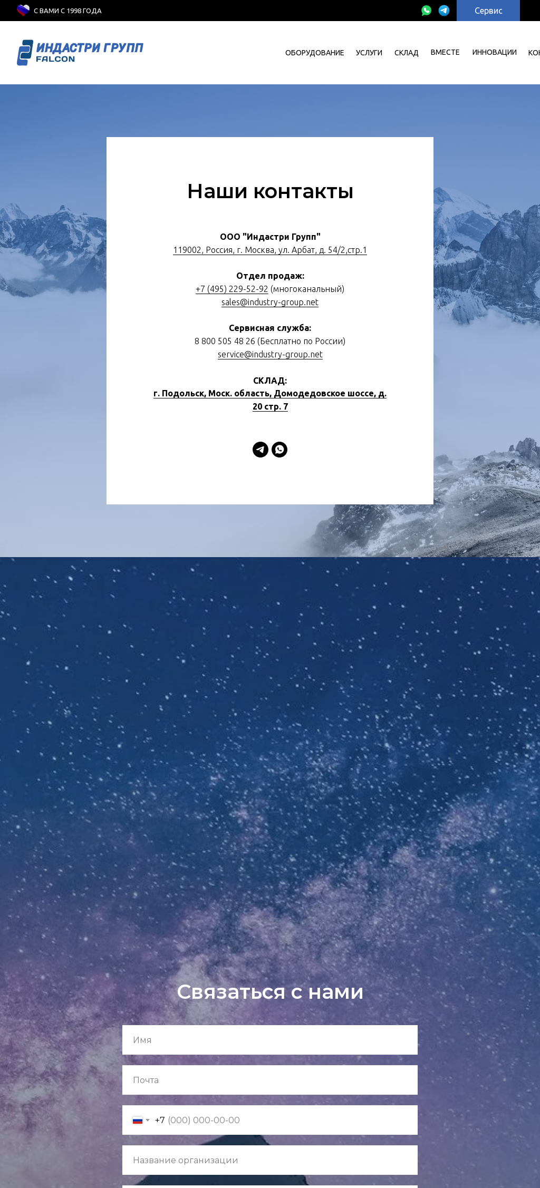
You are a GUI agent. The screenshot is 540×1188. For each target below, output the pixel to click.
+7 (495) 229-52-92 (232, 289)
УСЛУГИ (369, 52)
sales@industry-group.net (270, 302)
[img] (426, 10)
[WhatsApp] (279, 449)
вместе (445, 52)
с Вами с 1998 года (68, 10)
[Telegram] (260, 449)
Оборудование (314, 52)
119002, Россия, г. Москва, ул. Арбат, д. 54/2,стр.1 (270, 250)
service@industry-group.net (270, 354)
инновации (494, 52)
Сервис (489, 10)
